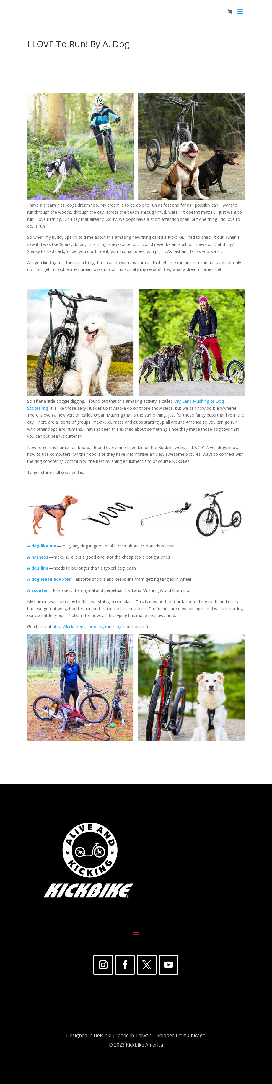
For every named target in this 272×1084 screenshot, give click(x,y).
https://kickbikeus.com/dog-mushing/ (88, 626)
